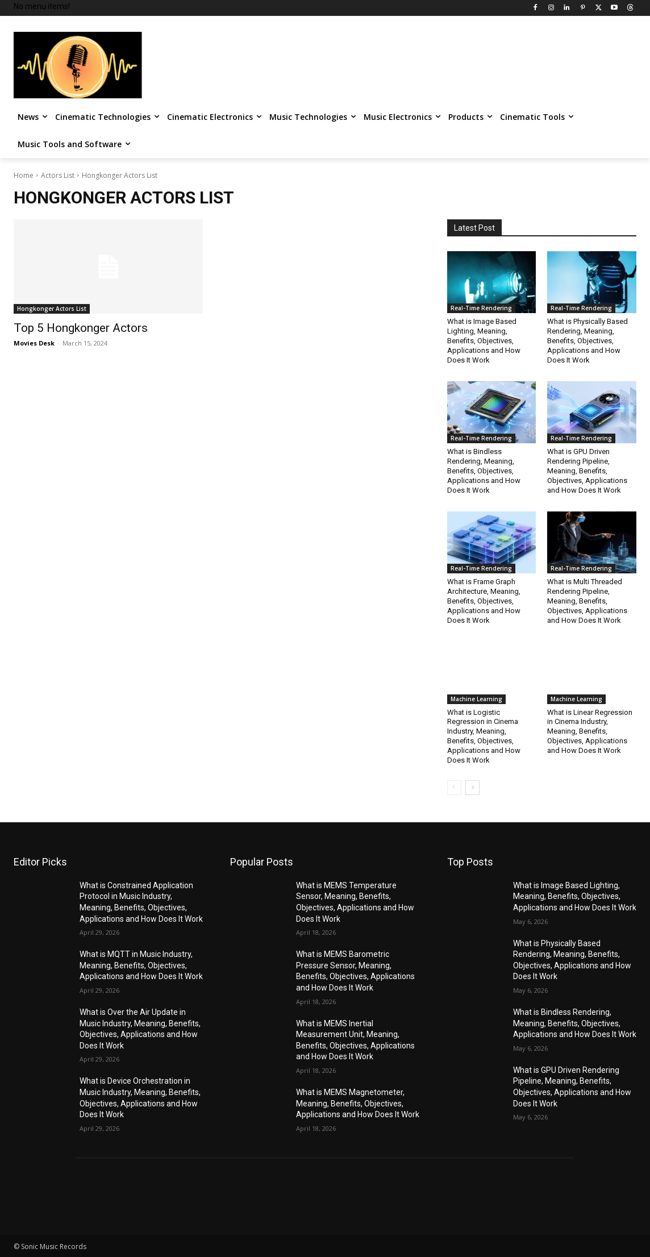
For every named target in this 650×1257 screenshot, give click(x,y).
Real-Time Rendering (481, 308)
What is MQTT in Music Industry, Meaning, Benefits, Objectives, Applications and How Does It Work (141, 965)
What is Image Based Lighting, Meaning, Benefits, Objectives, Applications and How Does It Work (483, 340)
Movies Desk (34, 343)
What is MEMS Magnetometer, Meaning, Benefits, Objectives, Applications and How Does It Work (357, 1103)
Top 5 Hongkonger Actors (81, 328)
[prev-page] (454, 787)
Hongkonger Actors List (51, 309)
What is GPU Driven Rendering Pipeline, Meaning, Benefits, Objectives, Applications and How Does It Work (587, 470)
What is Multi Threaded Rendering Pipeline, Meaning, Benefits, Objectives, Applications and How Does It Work (587, 601)
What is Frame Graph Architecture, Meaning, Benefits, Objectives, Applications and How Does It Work (483, 601)
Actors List (57, 175)
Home (24, 175)
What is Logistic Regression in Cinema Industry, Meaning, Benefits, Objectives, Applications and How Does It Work (483, 736)
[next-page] (472, 787)
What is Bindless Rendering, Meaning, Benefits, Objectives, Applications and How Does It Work (483, 470)
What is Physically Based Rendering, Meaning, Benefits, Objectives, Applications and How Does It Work (587, 340)
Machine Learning (476, 699)
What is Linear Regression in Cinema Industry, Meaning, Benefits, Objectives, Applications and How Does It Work (589, 731)
